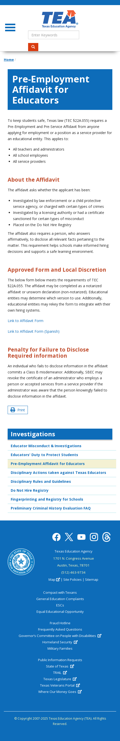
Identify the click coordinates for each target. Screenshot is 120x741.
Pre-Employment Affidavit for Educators (48, 463)
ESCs (60, 605)
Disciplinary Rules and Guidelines (41, 481)
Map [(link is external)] (54, 579)
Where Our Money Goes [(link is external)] (60, 691)
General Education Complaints (60, 599)
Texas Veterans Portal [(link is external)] (60, 685)
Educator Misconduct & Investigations (46, 445)
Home (9, 59)
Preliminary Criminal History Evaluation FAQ (51, 508)
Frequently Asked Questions (60, 629)
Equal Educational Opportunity (60, 611)
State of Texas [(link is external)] (60, 666)
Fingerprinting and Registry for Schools (47, 499)
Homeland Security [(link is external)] (60, 642)
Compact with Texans (60, 592)
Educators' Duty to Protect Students (44, 454)
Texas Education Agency (73, 551)
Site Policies (72, 579)
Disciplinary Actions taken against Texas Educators (58, 472)
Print (17, 410)
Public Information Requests (60, 660)
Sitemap (91, 579)
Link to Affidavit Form (25, 320)
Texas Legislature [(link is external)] (60, 679)
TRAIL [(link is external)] (60, 672)
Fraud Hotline (60, 623)
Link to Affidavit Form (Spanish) (33, 331)
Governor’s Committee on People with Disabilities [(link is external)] (60, 635)
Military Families (60, 648)
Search (34, 47)
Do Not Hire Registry (30, 490)
